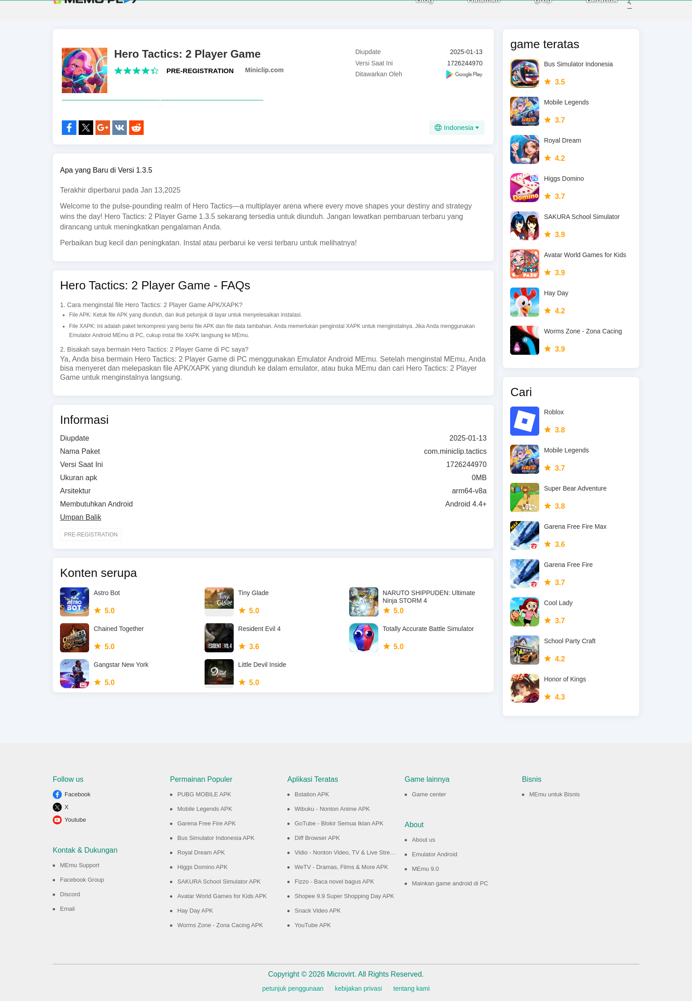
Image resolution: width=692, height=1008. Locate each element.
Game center (429, 801)
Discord (70, 901)
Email (67, 915)
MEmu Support (80, 872)
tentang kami (411, 995)
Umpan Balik (80, 544)
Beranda (589, 13)
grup (531, 13)
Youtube (75, 826)
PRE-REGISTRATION (200, 77)
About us (423, 846)
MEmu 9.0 (425, 875)
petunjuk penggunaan (293, 995)
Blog (412, 13)
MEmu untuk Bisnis (554, 801)
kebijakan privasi (358, 995)
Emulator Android (434, 861)
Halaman (472, 13)
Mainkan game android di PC (450, 890)
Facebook (77, 801)
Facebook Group (82, 886)
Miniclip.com (264, 76)
